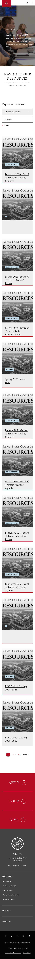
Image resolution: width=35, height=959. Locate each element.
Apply (14, 782)
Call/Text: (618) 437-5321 (17, 866)
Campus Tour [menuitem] (7, 890)
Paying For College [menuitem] (9, 886)
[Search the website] (27, 2)
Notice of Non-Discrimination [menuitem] (13, 953)
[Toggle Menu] (32, 2)
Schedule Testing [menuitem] (9, 899)
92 (19, 755)
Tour (14, 801)
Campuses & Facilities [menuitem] (10, 895)
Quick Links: (6, 876)
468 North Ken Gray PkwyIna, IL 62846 (17, 859)
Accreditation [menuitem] (27, 953)
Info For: (5, 911)
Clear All (6, 125)
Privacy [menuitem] (10, 948)
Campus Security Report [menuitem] (20, 948)
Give (14, 820)
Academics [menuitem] (7, 881)
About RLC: (6, 922)
